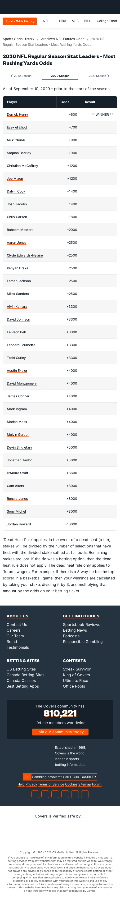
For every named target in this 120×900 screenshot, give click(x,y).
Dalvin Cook (16, 191)
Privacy (31, 784)
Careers (14, 630)
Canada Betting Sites (25, 674)
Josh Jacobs (17, 204)
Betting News (75, 630)
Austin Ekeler (17, 370)
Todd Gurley (16, 358)
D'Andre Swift (17, 473)
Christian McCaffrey (22, 166)
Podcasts (71, 636)
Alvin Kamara (17, 306)
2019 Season (21, 76)
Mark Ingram (17, 409)
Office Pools (74, 686)
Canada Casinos (21, 680)
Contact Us (17, 624)
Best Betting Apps (23, 686)
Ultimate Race (75, 680)
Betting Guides (81, 616)
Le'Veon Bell (16, 332)
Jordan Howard (19, 524)
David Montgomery (22, 383)
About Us (18, 616)
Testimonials (18, 647)
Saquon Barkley (19, 153)
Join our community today (60, 732)
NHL (87, 21)
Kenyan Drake (17, 268)
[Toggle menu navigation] (114, 7)
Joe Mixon (15, 178)
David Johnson (18, 319)
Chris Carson (17, 217)
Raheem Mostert (20, 230)
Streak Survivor (77, 669)
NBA (62, 21)
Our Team (15, 636)
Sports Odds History (18, 39)
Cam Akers (15, 486)
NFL (48, 21)
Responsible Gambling (83, 641)
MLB (75, 21)
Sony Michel (16, 511)
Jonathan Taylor (19, 460)
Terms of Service (51, 784)
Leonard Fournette (21, 345)
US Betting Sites (21, 669)
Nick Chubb (16, 140)
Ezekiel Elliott (17, 127)
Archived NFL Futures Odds (62, 39)
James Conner (18, 396)
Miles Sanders (18, 294)
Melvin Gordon (18, 434)
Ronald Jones (17, 498)
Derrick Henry (17, 114)
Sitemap (84, 784)
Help (21, 784)
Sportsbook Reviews (81, 624)
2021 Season (99, 76)
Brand (12, 641)
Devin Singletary (19, 447)
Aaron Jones (17, 242)
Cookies (71, 784)
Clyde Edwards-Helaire (25, 255)
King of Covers (76, 674)
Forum (97, 784)
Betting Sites (23, 660)
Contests (74, 660)
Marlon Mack (17, 422)
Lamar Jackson (19, 281)
